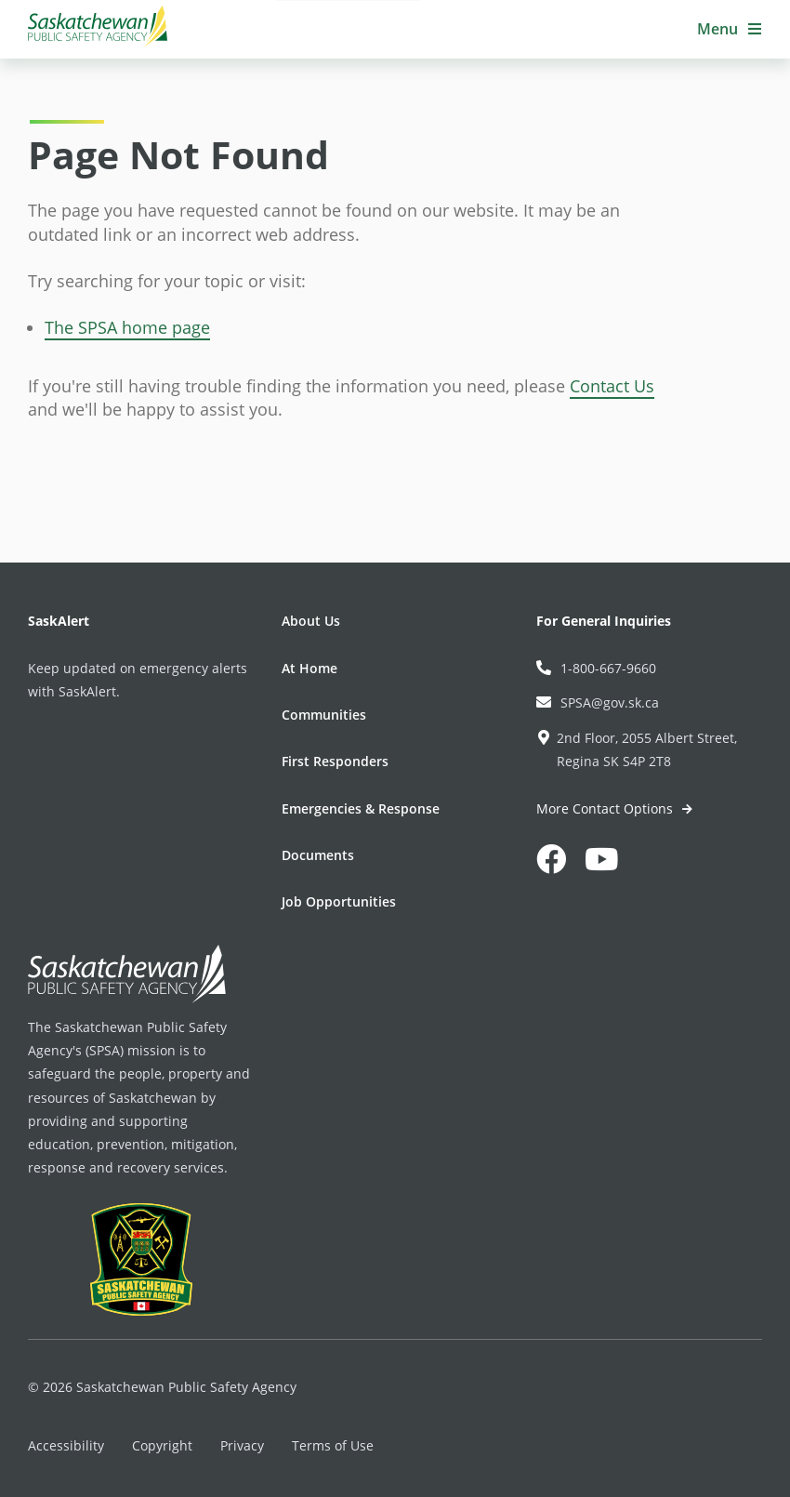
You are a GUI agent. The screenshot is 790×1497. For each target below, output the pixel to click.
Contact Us (612, 386)
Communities (324, 714)
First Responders (335, 761)
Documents (318, 855)
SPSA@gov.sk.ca (597, 702)
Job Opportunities (339, 901)
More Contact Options (606, 808)
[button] (729, 29)
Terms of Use (333, 1445)
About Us (311, 620)
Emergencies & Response (361, 808)
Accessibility (66, 1445)
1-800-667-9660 (596, 668)
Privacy (242, 1445)
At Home (309, 668)
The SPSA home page (127, 327)
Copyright (162, 1445)
